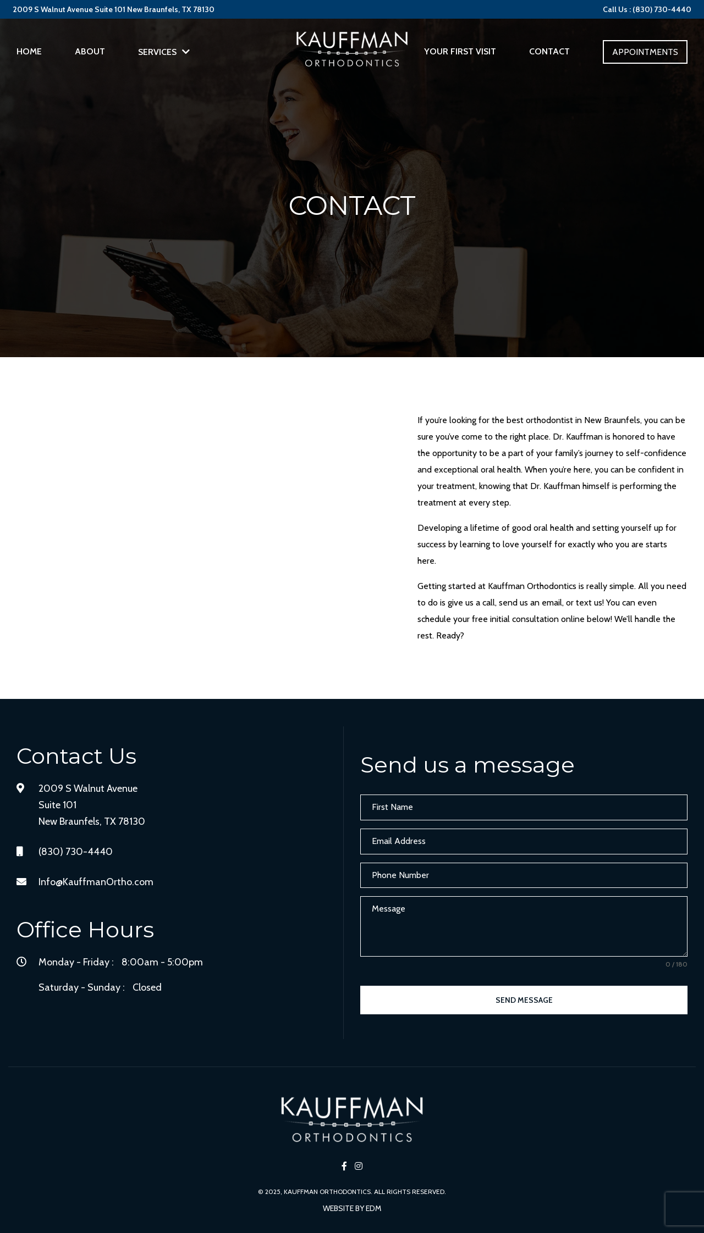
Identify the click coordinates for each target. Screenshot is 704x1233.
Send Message (524, 1000)
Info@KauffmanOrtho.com (95, 882)
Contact (549, 51)
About (90, 51)
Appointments (645, 52)
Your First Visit (460, 51)
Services (157, 52)
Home (29, 51)
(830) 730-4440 (75, 852)
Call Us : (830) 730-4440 (647, 9)
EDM (373, 1208)
